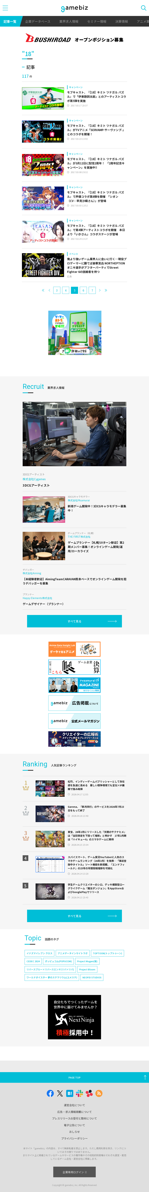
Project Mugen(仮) (87, 961)
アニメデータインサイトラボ (73, 953)
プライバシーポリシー (74, 1138)
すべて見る (74, 621)
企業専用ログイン (75, 1172)
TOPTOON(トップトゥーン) (107, 953)
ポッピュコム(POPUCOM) (58, 961)
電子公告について (74, 1125)
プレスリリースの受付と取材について (74, 1118)
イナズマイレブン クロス (39, 953)
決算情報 (121, 21)
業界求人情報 (68, 21)
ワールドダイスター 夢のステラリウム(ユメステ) (52, 977)
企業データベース (37, 21)
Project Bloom (87, 969)
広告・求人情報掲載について (74, 1112)
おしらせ (74, 1131)
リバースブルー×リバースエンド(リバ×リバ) (50, 969)
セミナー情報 (96, 21)
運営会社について (74, 1105)
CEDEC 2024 (33, 961)
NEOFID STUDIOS (91, 977)
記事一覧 (10, 21)
